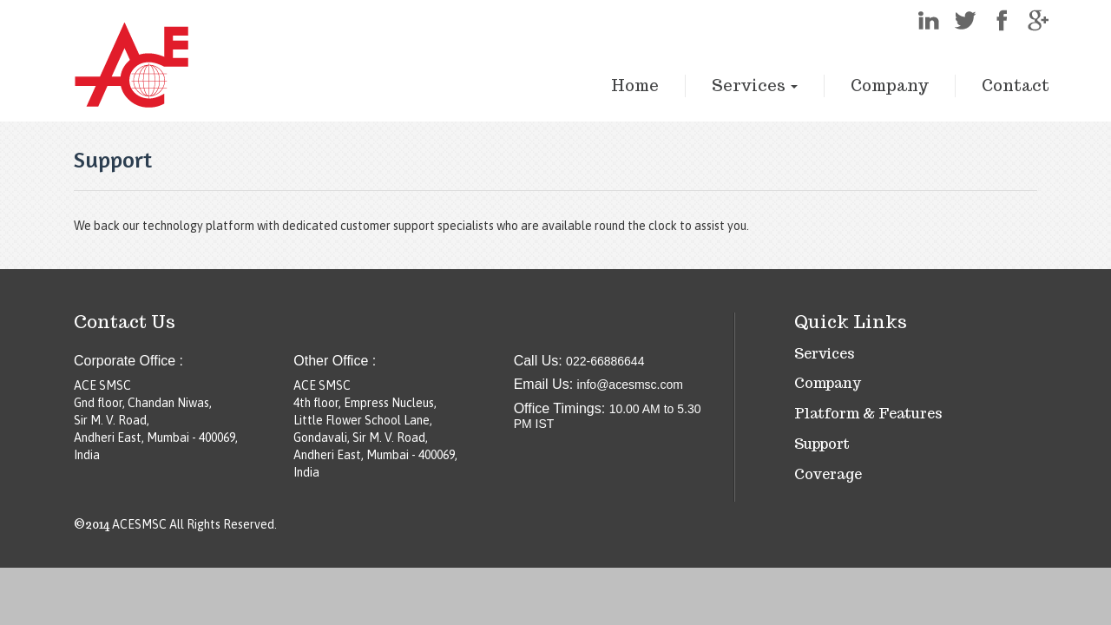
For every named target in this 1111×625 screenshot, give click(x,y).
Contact (1015, 85)
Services (755, 85)
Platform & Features (868, 414)
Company (890, 85)
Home (635, 85)
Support (822, 444)
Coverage (828, 474)
